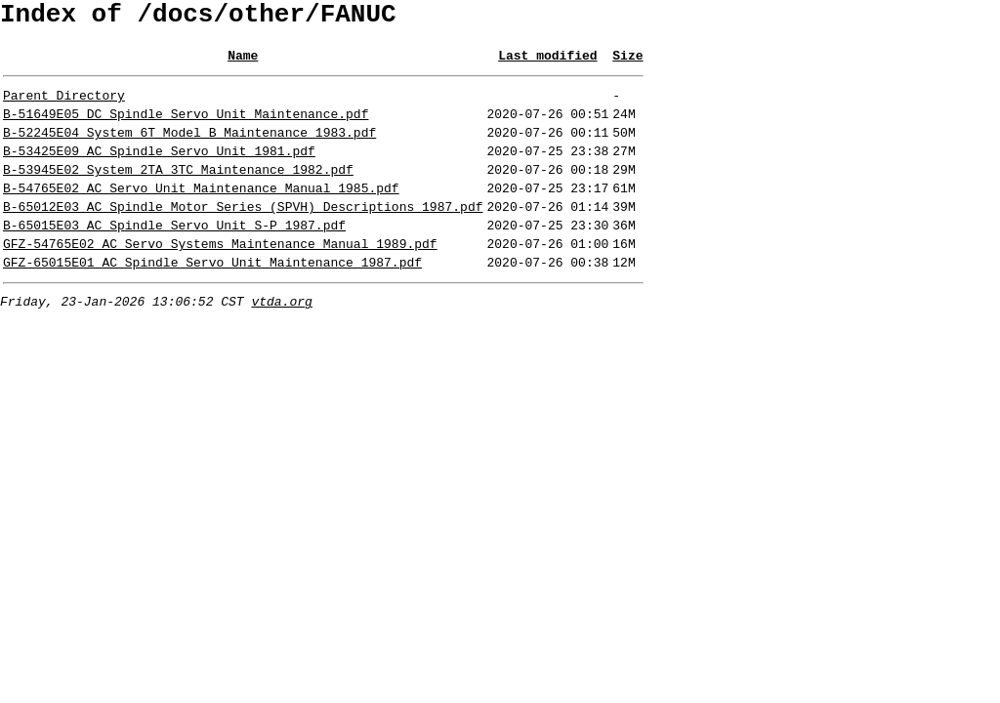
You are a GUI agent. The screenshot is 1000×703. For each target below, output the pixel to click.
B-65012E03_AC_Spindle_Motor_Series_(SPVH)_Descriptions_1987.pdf (242, 235)
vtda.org (281, 342)
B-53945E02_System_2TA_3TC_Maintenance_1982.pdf (178, 192)
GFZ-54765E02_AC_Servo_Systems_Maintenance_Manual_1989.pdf (220, 278)
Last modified (547, 63)
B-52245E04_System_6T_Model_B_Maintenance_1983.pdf (189, 149)
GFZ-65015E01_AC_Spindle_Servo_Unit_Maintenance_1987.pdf (212, 300)
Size (627, 63)
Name (243, 63)
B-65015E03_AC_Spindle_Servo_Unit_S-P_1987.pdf (174, 257)
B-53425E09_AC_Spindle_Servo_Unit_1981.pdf (159, 171)
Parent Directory (64, 106)
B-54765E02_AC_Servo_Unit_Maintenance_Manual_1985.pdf (201, 214)
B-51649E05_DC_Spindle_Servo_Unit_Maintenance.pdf (185, 128)
